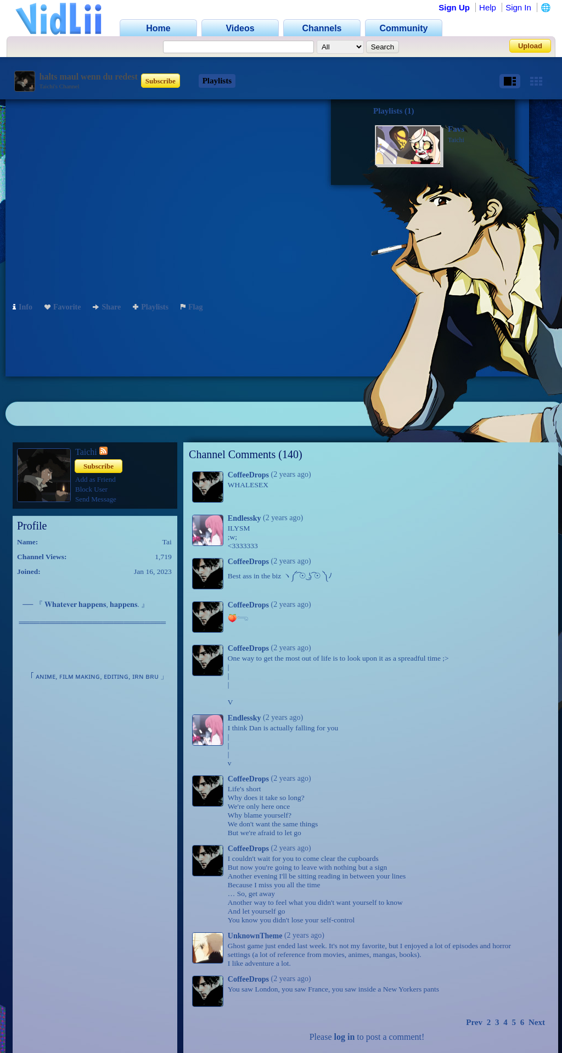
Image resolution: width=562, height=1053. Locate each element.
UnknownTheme (255, 936)
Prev (474, 1022)
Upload (530, 46)
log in (344, 1036)
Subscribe (160, 81)
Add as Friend (95, 479)
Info (22, 307)
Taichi (456, 140)
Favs (456, 129)
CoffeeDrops (248, 475)
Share (107, 307)
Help (487, 7)
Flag (192, 307)
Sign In (518, 7)
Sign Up (454, 7)
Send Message (95, 499)
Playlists (217, 80)
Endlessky (244, 518)
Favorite (62, 307)
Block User (91, 489)
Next (537, 1022)
